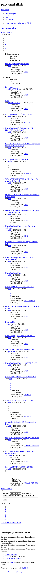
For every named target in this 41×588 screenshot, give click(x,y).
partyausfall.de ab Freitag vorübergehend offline (22, 438)
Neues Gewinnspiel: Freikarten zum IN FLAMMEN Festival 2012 (19, 129)
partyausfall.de (9, 27)
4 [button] (5, 44)
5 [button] (5, 46)
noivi (10, 324)
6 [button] (5, 48)
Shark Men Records (31, 446)
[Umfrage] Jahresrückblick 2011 (16, 159)
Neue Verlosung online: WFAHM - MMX (20, 336)
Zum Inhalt (5, 10)
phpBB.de (25, 568)
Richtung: (25, 495)
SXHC (26, 236)
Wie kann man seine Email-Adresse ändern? (20, 349)
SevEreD (27, 173)
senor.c (26, 122)
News (7, 101)
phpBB (12, 562)
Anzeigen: (12, 493)
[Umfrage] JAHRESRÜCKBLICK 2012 (19, 114)
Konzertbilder (10, 322)
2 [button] (5, 40)
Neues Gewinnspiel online (14, 273)
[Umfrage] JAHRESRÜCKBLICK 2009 (19, 467)
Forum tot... (9, 87)
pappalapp (12, 351)
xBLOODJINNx (14, 89)
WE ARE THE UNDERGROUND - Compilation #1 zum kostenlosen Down (22, 145)
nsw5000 (27, 395)
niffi (9, 66)
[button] (5, 50)
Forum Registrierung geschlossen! (17, 64)
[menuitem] (7, 17)
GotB (10, 161)
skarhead (27, 416)
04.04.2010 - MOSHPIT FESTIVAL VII (19, 400)
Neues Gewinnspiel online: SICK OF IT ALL (21, 363)
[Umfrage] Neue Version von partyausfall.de (20, 377)
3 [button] (5, 42)
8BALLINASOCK (30, 483)
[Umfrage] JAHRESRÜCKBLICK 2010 (19, 287)
